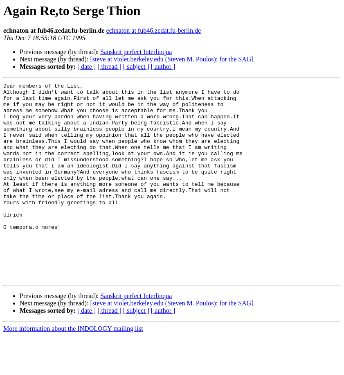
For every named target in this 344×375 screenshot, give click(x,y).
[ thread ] (109, 66)
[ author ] (163, 66)
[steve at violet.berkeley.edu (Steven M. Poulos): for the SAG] (171, 59)
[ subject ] (136, 66)
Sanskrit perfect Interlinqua (136, 51)
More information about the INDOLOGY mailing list (73, 367)
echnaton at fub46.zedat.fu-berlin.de (153, 30)
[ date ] (86, 66)
